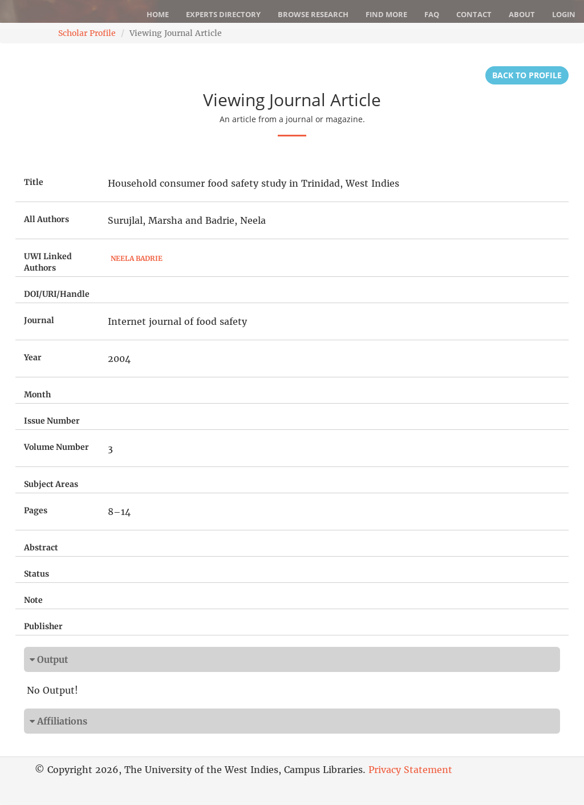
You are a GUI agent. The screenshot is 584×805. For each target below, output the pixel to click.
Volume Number (56, 447)
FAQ (431, 14)
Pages (35, 510)
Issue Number (52, 421)
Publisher (43, 626)
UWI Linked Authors (48, 262)
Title (33, 182)
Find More (386, 14)
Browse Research (313, 14)
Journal (39, 320)
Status (36, 574)
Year (33, 357)
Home (158, 14)
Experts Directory (223, 14)
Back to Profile (527, 75)
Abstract (41, 547)
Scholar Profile (87, 33)
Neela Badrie (137, 258)
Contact (474, 14)
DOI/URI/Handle (57, 294)
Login (563, 14)
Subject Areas (51, 484)
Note (33, 600)
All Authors (46, 219)
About (522, 14)
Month (37, 394)
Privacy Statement (410, 769)
